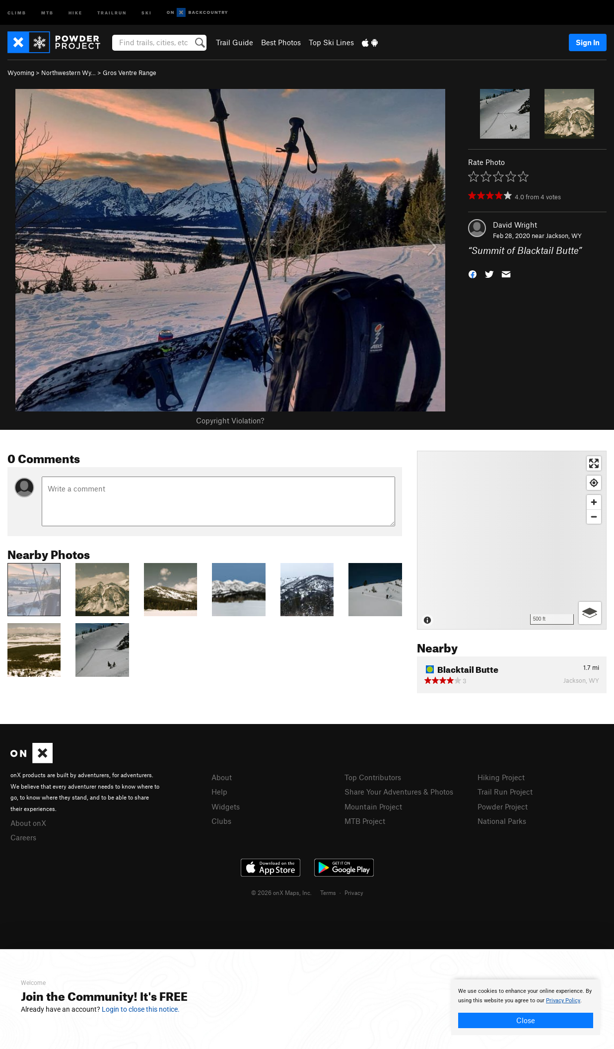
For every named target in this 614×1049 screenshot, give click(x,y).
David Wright (515, 224)
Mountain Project (373, 806)
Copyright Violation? (230, 420)
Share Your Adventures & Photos (398, 791)
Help (219, 791)
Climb (16, 12)
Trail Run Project (505, 791)
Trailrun (112, 12)
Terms (328, 892)
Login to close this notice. (141, 1009)
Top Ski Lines (331, 42)
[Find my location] (594, 483)
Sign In (588, 42)
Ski (146, 12)
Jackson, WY (564, 236)
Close (525, 1020)
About (221, 777)
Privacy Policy (563, 1000)
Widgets (225, 806)
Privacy (353, 892)
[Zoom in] (594, 502)
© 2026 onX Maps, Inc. (281, 892)
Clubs (221, 820)
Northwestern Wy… (68, 73)
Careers (23, 837)
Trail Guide (234, 42)
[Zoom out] (594, 516)
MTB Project (364, 820)
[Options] (590, 613)
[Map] (511, 540)
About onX (28, 822)
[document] (525, 1007)
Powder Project (503, 806)
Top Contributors (372, 777)
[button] (472, 273)
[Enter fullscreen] (594, 463)
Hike (75, 12)
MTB (47, 12)
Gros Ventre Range (129, 73)
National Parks (502, 820)
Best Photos (281, 42)
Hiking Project (501, 777)
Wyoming (20, 73)
